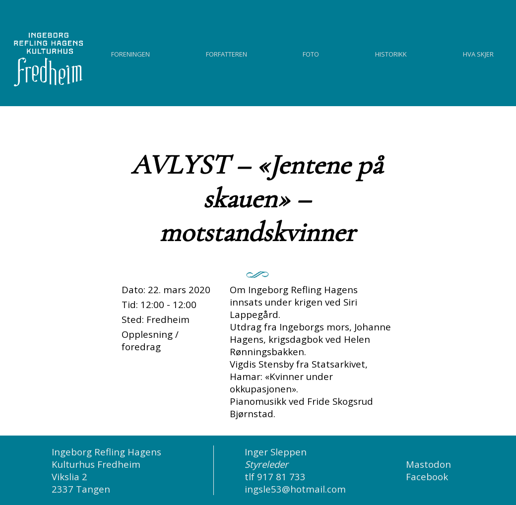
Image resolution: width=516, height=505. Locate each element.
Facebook (427, 476)
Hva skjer (478, 53)
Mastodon (428, 464)
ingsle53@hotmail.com (295, 489)
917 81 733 (281, 476)
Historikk (391, 53)
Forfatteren (226, 53)
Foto (311, 53)
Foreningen (130, 53)
